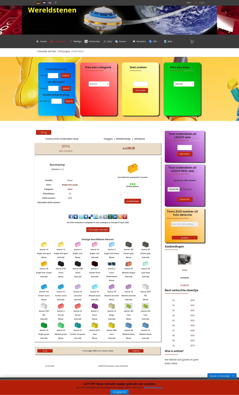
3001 (192, 320)
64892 (184, 270)
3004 (192, 305)
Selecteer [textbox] (179, 84)
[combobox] (184, 84)
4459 (192, 330)
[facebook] (55, 2)
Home (49, 138)
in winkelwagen (133, 201)
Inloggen (108, 138)
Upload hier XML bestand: (185, 180)
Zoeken (185, 237)
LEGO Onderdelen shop (65, 138)
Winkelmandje (123, 138)
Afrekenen (139, 138)
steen (70, 189)
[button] (199, 2)
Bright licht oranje (70, 185)
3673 (192, 346)
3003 (192, 300)
